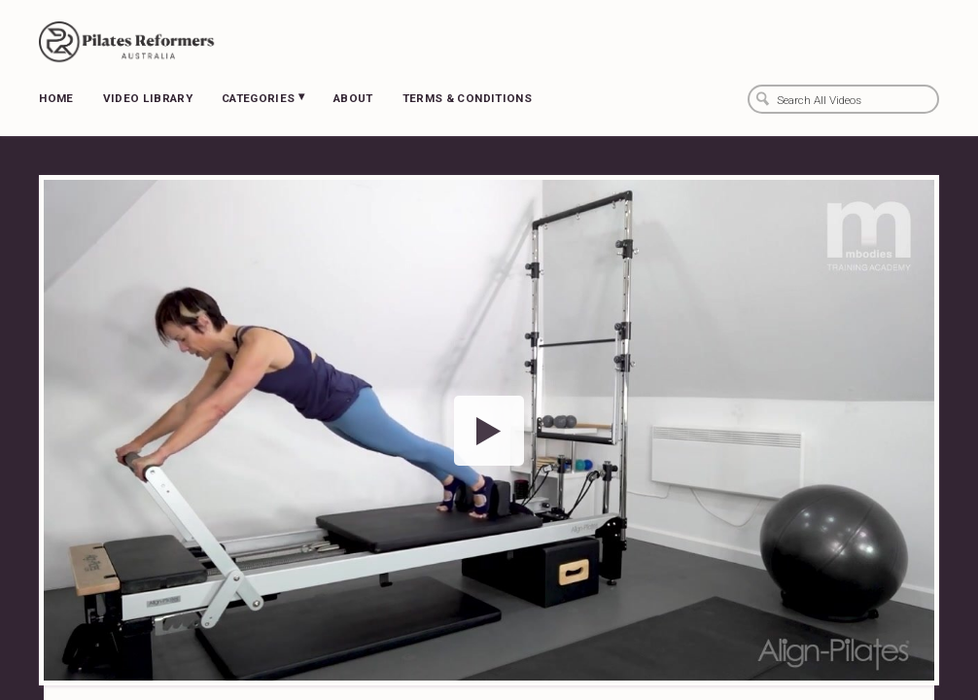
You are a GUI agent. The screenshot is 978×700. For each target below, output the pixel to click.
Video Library (148, 98)
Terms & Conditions (467, 98)
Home (56, 98)
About (353, 98)
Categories (263, 97)
